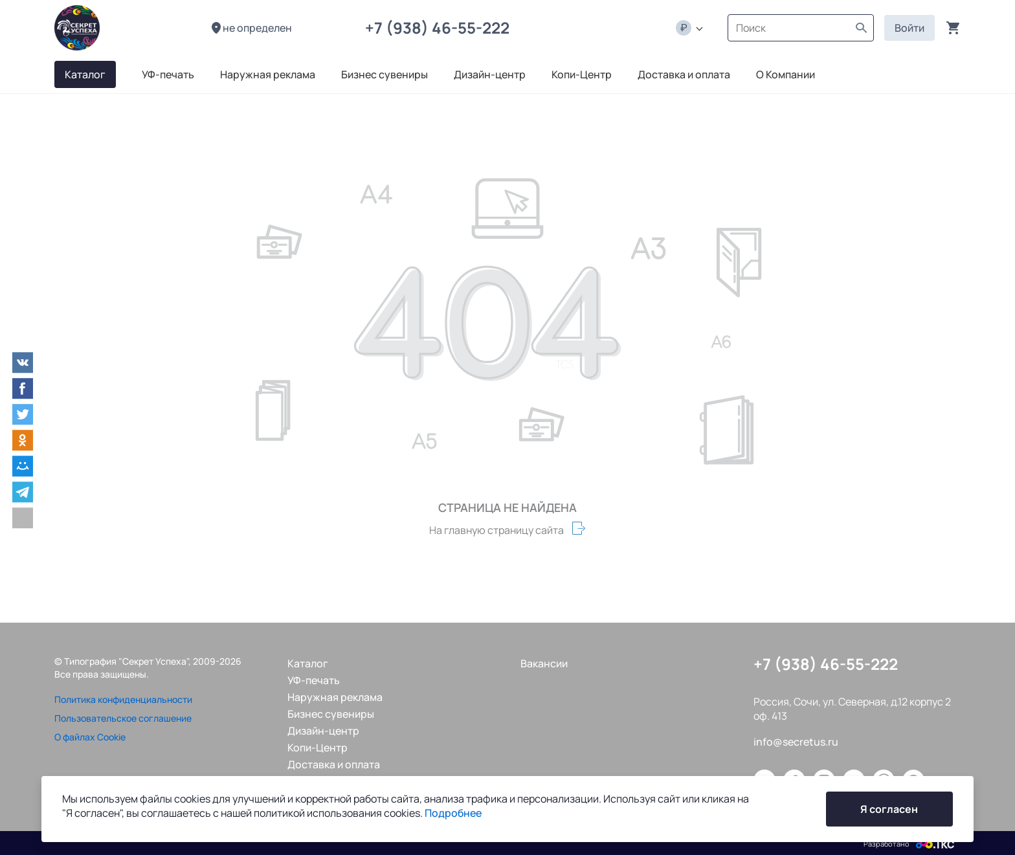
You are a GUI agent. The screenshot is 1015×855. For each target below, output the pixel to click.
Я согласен (889, 809)
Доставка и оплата (333, 764)
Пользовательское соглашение (123, 718)
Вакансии (544, 663)
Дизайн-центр (323, 731)
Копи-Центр (317, 747)
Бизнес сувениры (330, 714)
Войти (909, 28)
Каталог (307, 663)
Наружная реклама (335, 697)
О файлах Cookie (90, 737)
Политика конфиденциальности (123, 699)
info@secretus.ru (795, 742)
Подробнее (453, 813)
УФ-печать (313, 680)
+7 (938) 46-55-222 (440, 27)
